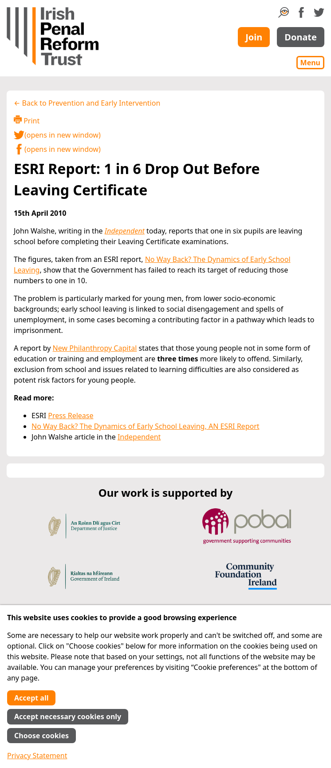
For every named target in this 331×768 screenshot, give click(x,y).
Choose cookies (41, 735)
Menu (310, 62)
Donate (300, 37)
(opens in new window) (57, 135)
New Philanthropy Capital (95, 348)
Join (253, 37)
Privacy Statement (37, 755)
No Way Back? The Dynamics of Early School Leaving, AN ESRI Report (146, 426)
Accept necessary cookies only (67, 716)
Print (26, 120)
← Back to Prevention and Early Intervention (87, 103)
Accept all (31, 698)
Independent (125, 231)
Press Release (70, 415)
